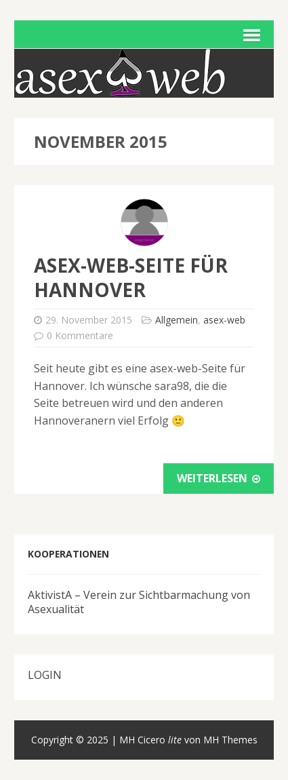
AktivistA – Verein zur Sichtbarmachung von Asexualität (139, 602)
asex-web (224, 319)
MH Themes (230, 739)
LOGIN (45, 674)
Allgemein (176, 319)
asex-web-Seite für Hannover (131, 277)
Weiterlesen (218, 478)
